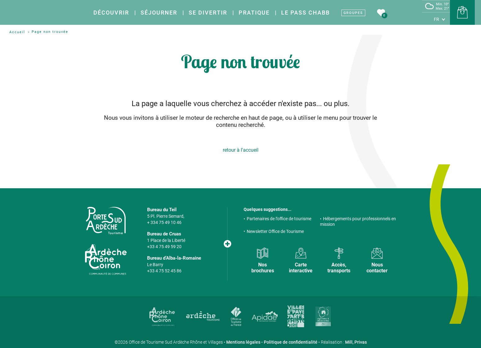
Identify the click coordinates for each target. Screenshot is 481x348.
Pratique (254, 12)
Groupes (353, 13)
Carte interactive (300, 268)
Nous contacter (377, 268)
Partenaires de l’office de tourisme (279, 218)
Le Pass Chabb (305, 12)
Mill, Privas (356, 342)
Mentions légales (243, 342)
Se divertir (208, 12)
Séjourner (159, 12)
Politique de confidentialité (290, 342)
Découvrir (111, 12)
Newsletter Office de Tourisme (275, 231)
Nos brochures (262, 268)
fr (436, 19)
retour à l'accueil (240, 150)
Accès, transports (338, 268)
